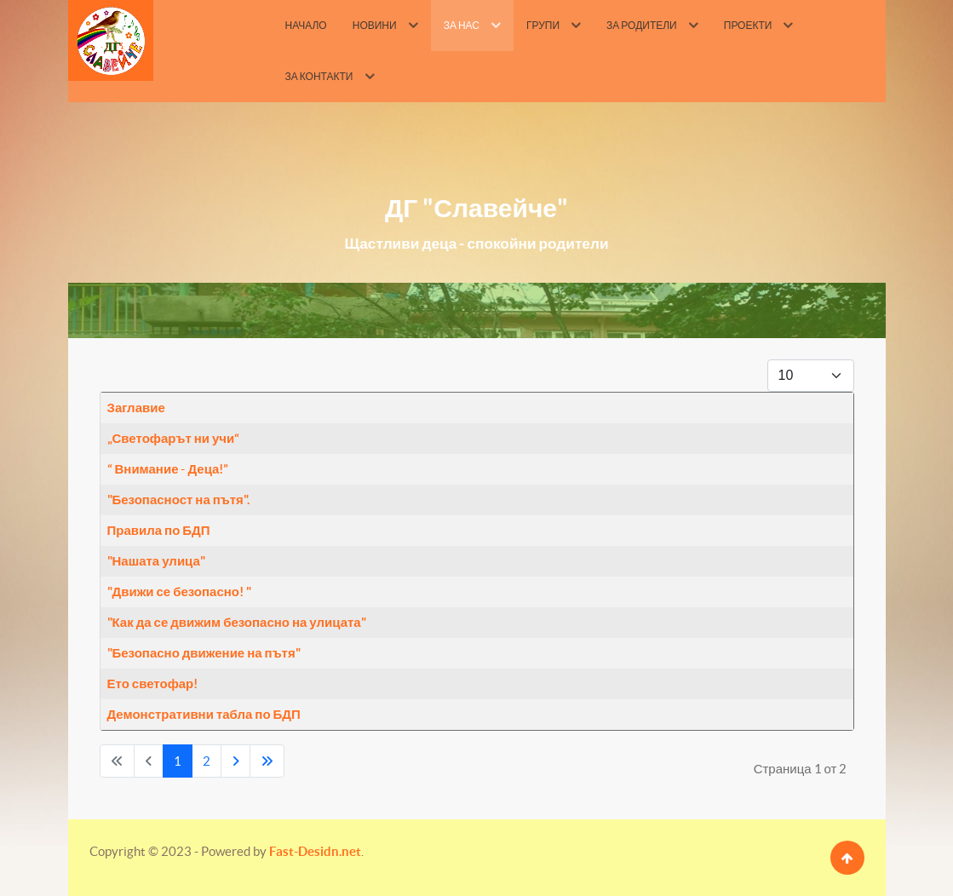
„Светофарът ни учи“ (173, 438)
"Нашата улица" (156, 561)
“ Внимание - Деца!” (168, 469)
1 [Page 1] (177, 761)
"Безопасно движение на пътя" (204, 653)
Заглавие (136, 407)
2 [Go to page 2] (206, 761)
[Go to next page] (235, 761)
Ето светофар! (152, 683)
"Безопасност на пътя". (178, 499)
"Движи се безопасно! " (179, 591)
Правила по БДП (158, 530)
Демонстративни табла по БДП (204, 714)
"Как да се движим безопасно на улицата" (236, 622)
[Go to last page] (267, 761)
